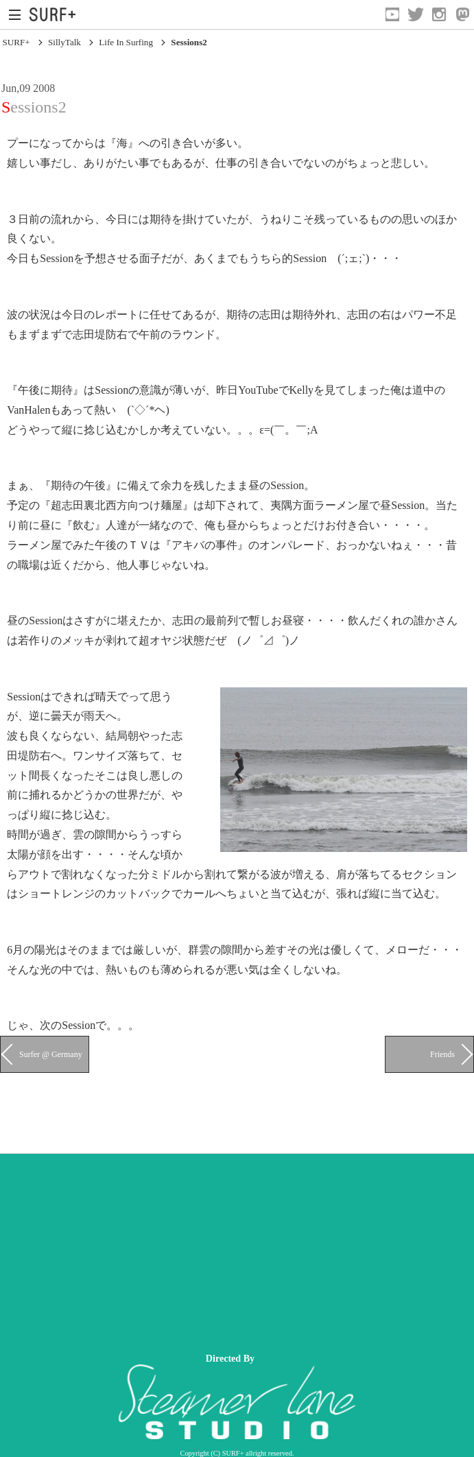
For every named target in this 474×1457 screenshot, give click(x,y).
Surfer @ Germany (50, 1054)
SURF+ (15, 42)
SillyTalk (64, 42)
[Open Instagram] (439, 14)
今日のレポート (100, 314)
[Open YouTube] (392, 14)
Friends (442, 1054)
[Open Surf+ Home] (55, 14)
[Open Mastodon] (462, 14)
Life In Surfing (126, 42)
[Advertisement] (237, 1250)
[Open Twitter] (415, 14)
